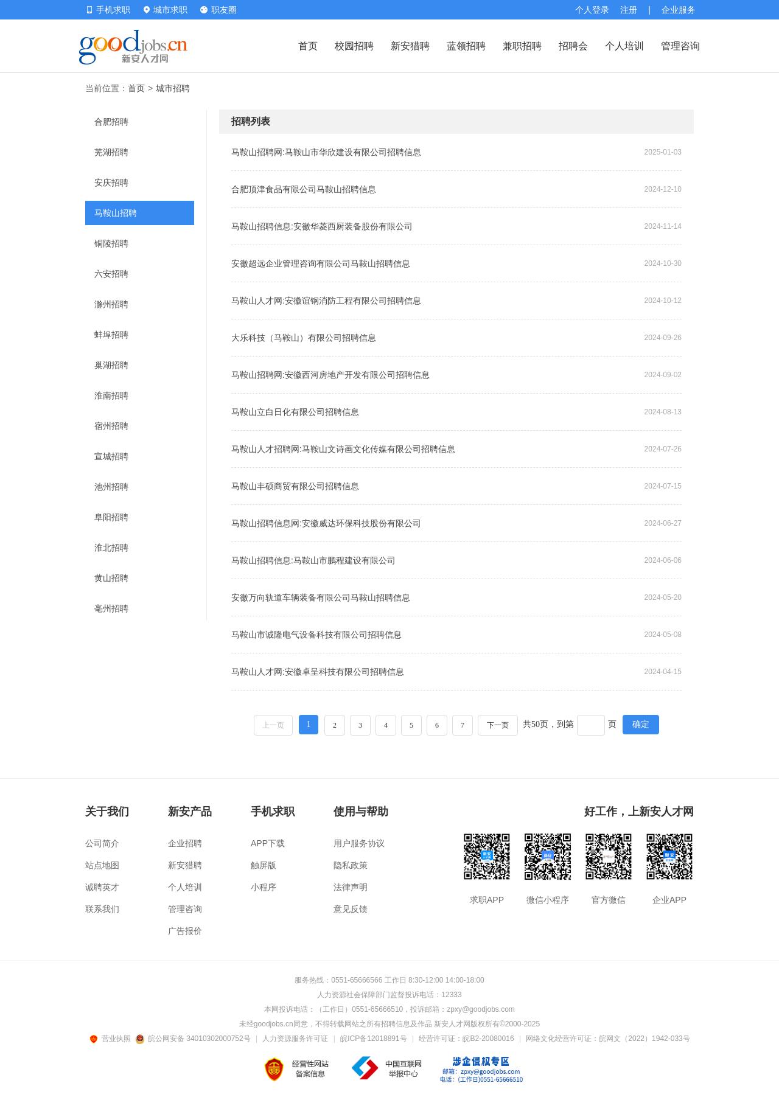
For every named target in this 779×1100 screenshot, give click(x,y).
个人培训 (624, 46)
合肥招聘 (111, 122)
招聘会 (573, 46)
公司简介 (102, 843)
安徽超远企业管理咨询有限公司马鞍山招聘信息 (320, 263)
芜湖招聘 (111, 152)
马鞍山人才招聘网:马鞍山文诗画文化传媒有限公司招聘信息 (343, 449)
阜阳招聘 (111, 517)
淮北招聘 (111, 547)
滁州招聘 (111, 304)
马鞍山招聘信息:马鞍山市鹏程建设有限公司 (313, 560)
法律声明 (351, 887)
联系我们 (102, 909)
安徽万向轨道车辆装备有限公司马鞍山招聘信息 (320, 597)
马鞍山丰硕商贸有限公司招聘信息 (295, 486)
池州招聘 (111, 487)
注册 (628, 10)
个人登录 (592, 10)
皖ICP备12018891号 (373, 1038)
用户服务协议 (359, 843)
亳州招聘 (111, 608)
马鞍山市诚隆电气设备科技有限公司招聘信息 (316, 634)
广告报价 (185, 931)
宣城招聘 (111, 456)
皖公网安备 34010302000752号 (194, 1038)
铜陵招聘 (111, 243)
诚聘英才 (102, 887)
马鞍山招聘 (115, 213)
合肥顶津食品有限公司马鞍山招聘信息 (303, 189)
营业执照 (112, 1038)
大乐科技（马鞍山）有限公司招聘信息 (303, 338)
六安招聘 (111, 274)
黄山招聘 (111, 578)
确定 (640, 724)
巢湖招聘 (111, 365)
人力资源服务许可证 (295, 1038)
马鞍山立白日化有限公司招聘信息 (295, 412)
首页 (308, 46)
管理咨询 (680, 46)
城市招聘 (173, 88)
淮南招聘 (111, 395)
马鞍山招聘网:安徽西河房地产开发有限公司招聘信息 (330, 375)
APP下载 (268, 843)
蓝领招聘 (466, 46)
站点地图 (102, 865)
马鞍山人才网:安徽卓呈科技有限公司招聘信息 (317, 672)
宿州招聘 (111, 426)
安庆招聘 (111, 182)
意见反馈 (351, 909)
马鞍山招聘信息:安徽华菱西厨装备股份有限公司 (322, 226)
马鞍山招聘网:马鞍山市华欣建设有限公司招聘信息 (326, 152)
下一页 (498, 725)
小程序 (263, 887)
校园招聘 (354, 46)
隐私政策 (351, 865)
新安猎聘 (410, 46)
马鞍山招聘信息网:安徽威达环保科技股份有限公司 (326, 523)
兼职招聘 (522, 46)
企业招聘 (185, 843)
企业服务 (679, 10)
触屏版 (263, 865)
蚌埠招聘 (111, 334)
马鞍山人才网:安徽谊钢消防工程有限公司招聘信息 (326, 300)
